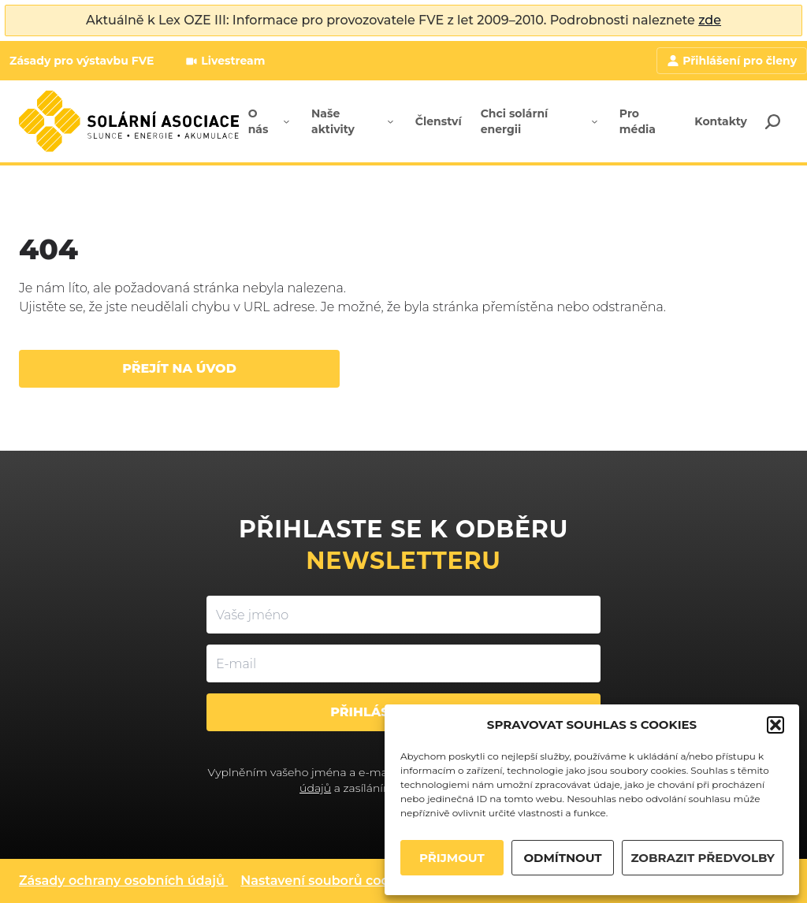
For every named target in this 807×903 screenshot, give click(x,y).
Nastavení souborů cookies (327, 880)
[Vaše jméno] (403, 615)
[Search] (772, 121)
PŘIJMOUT (452, 857)
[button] (775, 725)
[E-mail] (403, 663)
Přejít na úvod (179, 368)
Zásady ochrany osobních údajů (122, 880)
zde (709, 20)
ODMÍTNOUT (562, 857)
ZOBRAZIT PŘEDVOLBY (702, 857)
